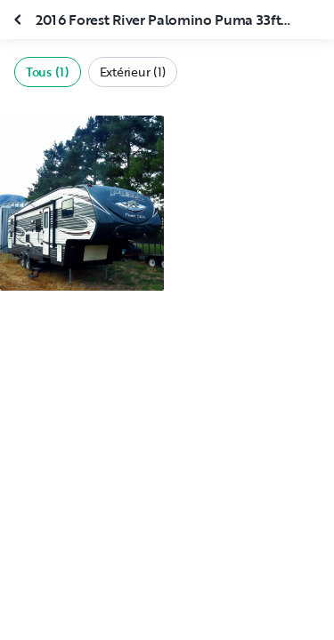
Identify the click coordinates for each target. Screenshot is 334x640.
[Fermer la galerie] (19, 19)
